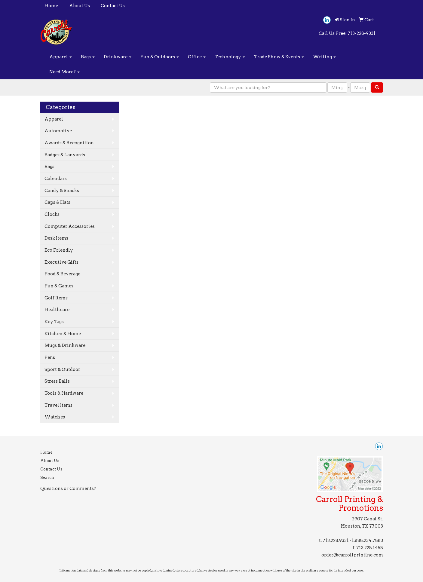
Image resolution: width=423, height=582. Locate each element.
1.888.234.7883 (367, 540)
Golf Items (56, 298)
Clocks (52, 214)
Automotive (58, 130)
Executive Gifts (61, 262)
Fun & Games (58, 286)
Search (47, 477)
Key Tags (54, 321)
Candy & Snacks (61, 190)
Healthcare (56, 309)
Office (197, 57)
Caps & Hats (57, 202)
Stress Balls (57, 381)
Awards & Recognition (69, 143)
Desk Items (56, 238)
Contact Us (113, 5)
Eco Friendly (58, 250)
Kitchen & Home (62, 333)
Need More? (64, 72)
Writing (324, 57)
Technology (230, 57)
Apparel (60, 57)
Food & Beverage (62, 274)
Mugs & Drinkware (64, 345)
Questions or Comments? (68, 488)
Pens (49, 357)
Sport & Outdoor (62, 369)
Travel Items (58, 405)
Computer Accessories (69, 226)
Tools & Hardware (63, 393)
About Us (79, 5)
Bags (88, 57)
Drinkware (117, 57)
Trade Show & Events (279, 57)
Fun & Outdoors (159, 57)
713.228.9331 (336, 540)
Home (51, 5)
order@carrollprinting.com (352, 555)
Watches (54, 417)
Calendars (55, 178)
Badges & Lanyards (64, 155)
